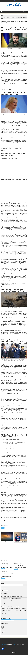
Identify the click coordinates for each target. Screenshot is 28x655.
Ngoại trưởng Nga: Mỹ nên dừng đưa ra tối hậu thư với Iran (11, 598)
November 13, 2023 (16, 452)
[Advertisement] (14, 551)
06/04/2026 (3, 563)
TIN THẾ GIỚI (2, 568)
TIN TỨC (2, 626)
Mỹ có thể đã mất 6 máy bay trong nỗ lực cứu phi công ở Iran (11, 596)
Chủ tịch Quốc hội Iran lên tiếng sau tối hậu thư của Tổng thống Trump (13, 600)
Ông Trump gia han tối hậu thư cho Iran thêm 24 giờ (9, 613)
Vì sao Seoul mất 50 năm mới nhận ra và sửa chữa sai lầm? (11, 604)
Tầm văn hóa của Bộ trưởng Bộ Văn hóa (20, 537)
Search (2, 583)
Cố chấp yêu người (7, 537)
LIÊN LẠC (2, 632)
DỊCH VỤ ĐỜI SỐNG (4, 630)
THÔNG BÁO (3, 628)
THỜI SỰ (2, 627)
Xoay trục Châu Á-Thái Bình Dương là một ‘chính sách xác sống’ (11, 606)
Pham (2, 25)
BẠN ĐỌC (2, 631)
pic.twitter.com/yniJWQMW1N (8, 450)
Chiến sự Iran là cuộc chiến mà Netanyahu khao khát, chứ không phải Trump (13, 608)
